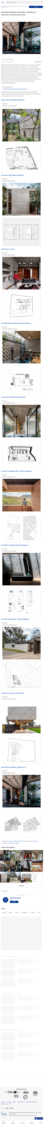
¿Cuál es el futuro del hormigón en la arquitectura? (15, 89)
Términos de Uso (16, 6)
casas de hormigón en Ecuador (15, 841)
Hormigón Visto (24, 912)
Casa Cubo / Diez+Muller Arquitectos (12, 175)
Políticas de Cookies (4, 7)
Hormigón (33, 912)
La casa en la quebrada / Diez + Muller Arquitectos (16, 471)
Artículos (10, 912)
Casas (39, 912)
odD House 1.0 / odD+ (7, 249)
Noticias (4, 912)
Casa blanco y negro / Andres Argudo (12, 693)
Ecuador (9, 94)
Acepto (36, 7)
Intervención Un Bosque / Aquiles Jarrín (13, 767)
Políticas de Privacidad (22, 6)
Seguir (14, 902)
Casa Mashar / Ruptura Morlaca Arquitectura (14, 545)
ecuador (17, 912)
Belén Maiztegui (15, 898)
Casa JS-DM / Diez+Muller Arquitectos (12, 100)
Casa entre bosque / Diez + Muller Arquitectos (15, 619)
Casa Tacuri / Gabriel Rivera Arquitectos (13, 397)
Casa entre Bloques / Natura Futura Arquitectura (16, 323)
